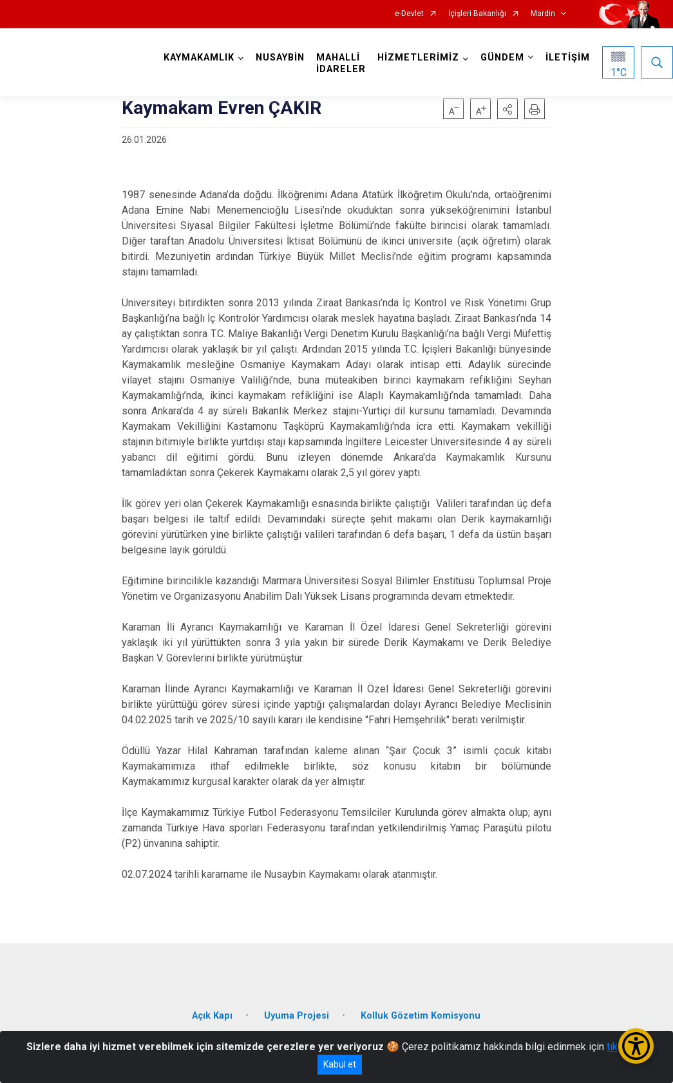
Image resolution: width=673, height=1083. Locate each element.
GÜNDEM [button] (502, 57)
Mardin (543, 14)
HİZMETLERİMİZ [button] (418, 57)
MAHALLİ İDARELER (341, 63)
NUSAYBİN (280, 57)
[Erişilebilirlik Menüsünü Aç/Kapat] (636, 1046)
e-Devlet (409, 14)
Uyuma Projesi (296, 1015)
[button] (507, 108)
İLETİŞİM (567, 57)
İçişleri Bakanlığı (477, 14)
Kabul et (339, 1064)
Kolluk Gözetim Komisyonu (420, 1015)
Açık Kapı (212, 1015)
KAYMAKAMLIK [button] (199, 57)
